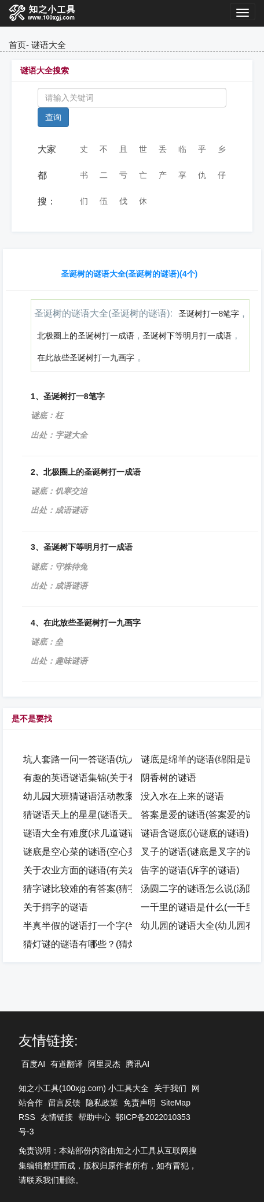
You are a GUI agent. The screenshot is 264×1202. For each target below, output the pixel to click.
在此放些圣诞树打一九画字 (85, 357)
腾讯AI (137, 1064)
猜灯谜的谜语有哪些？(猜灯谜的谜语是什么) (114, 944)
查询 (53, 117)
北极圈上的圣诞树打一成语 (85, 335)
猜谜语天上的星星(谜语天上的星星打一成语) (114, 815)
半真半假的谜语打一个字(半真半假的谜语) (109, 926)
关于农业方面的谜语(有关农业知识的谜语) (109, 870)
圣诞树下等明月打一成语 (187, 335)
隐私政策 (102, 1102)
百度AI (33, 1064)
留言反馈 (64, 1102)
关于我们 (170, 1088)
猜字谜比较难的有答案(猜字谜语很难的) (105, 889)
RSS (27, 1117)
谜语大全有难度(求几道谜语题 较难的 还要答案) (121, 833)
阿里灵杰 (104, 1064)
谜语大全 (48, 45)
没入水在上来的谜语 (182, 796)
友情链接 (57, 1117)
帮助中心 (94, 1117)
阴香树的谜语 (168, 778)
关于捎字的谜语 (55, 907)
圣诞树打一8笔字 (209, 313)
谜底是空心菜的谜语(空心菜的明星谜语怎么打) (119, 852)
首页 (17, 45)
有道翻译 (66, 1064)
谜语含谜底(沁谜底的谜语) (195, 833)
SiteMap (175, 1102)
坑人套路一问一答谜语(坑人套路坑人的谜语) (114, 759)
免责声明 (139, 1102)
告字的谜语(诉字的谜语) (190, 870)
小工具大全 (128, 1088)
